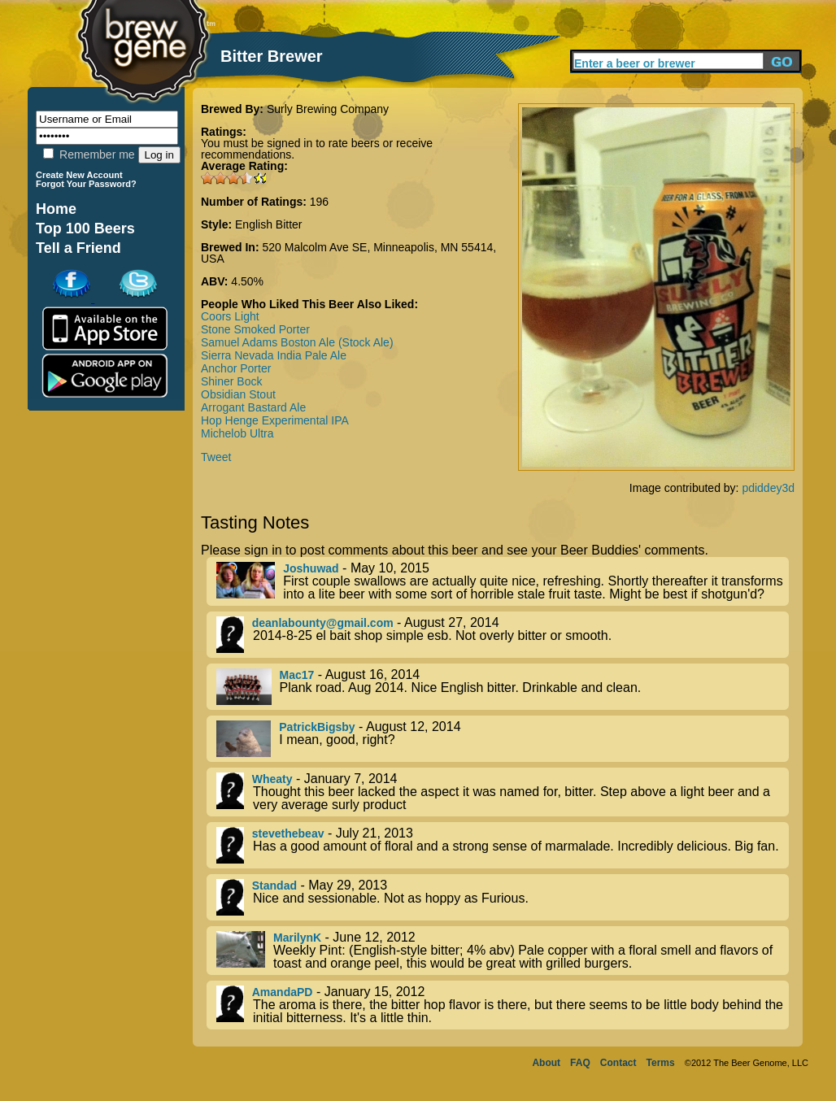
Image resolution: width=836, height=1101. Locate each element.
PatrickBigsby (317, 726)
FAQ (580, 1062)
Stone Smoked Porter (255, 329)
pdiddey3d (768, 487)
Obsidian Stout (238, 394)
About (546, 1062)
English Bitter (268, 224)
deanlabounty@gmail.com (323, 622)
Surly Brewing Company (328, 108)
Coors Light (230, 316)
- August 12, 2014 (502, 738)
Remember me (88, 154)
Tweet (216, 456)
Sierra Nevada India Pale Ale (273, 355)
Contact (618, 1062)
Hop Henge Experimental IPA (275, 420)
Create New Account (79, 175)
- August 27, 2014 (502, 634)
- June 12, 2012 (502, 950)
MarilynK (297, 937)
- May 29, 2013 (502, 897)
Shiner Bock (231, 381)
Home (56, 209)
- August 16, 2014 (502, 686)
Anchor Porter (236, 368)
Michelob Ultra (237, 433)
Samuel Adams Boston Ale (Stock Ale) (297, 342)
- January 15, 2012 (502, 1005)
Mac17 (297, 674)
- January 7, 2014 (502, 792)
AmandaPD (282, 992)
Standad (274, 885)
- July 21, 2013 (502, 845)
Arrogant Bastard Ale (253, 407)
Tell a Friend (78, 248)
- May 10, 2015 (502, 581)
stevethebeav (288, 833)
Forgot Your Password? (86, 184)
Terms (661, 1062)
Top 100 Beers (85, 228)
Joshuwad (310, 568)
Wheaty (272, 778)
